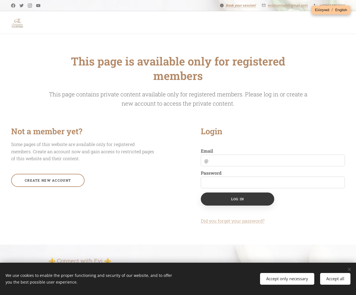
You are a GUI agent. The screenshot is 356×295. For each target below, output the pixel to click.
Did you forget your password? (232, 221)
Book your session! (241, 5)
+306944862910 (332, 5)
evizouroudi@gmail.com (288, 5)
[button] (322, 10)
